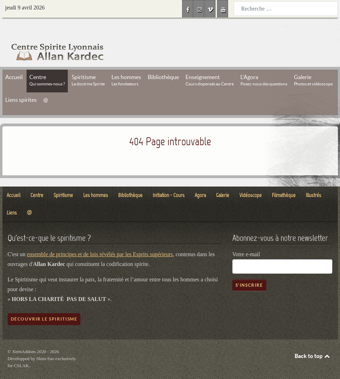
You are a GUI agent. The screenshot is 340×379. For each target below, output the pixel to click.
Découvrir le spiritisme (44, 303)
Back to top (313, 340)
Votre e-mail (246, 238)
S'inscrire (249, 269)
